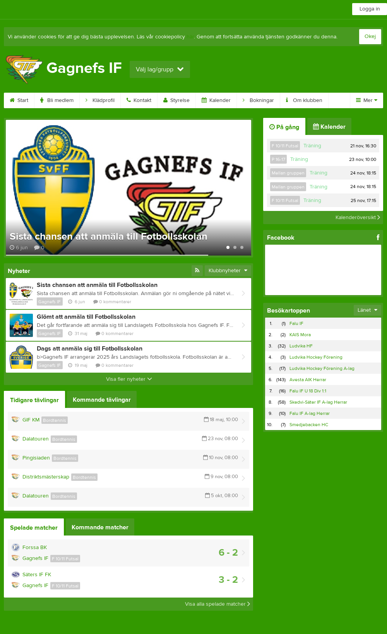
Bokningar (258, 100)
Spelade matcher (34, 528)
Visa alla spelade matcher (217, 604)
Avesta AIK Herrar (307, 380)
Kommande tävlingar (102, 400)
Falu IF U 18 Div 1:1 (307, 391)
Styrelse (176, 100)
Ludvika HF (301, 346)
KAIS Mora (300, 335)
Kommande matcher (100, 527)
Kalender (216, 100)
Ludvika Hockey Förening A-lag (321, 368)
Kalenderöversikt (358, 217)
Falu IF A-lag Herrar (309, 413)
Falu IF (296, 323)
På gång (284, 127)
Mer (366, 100)
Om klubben (304, 100)
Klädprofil (100, 100)
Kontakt (139, 100)
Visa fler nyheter (129, 379)
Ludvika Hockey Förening (315, 357)
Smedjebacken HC (308, 425)
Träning (312, 145)
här (190, 36)
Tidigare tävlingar (34, 400)
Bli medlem (57, 100)
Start (19, 100)
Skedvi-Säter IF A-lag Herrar (318, 402)
